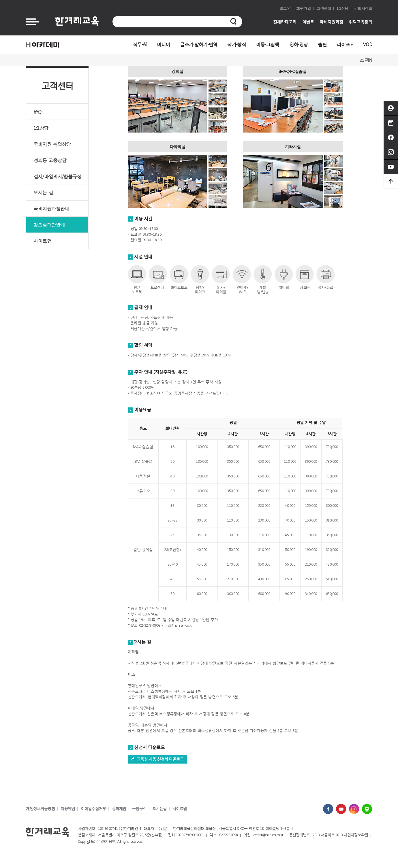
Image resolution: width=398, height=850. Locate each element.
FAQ (37, 112)
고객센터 (323, 8)
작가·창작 (236, 44)
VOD (367, 44)
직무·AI (140, 44)
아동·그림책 (267, 44)
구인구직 (139, 808)
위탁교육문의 (360, 21)
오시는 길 (43, 192)
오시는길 (159, 808)
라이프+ (345, 44)
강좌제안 (119, 808)
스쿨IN (366, 60)
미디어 (163, 44)
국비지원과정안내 (51, 208)
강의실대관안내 (49, 225)
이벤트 (308, 21)
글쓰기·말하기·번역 (198, 44)
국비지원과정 (331, 21)
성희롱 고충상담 (49, 160)
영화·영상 (298, 44)
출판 (322, 44)
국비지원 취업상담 (52, 144)
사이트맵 (42, 241)
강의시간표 (363, 8)
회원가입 (303, 8)
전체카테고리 (284, 21)
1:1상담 (342, 8)
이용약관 (68, 808)
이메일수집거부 (93, 808)
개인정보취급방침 (40, 808)
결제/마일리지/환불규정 (57, 176)
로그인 (285, 8)
